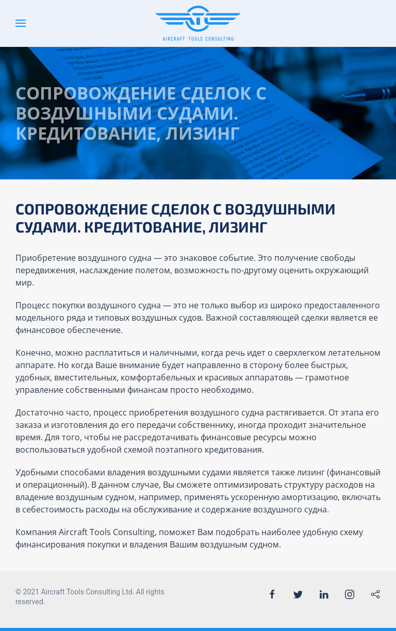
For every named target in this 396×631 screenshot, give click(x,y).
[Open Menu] (20, 23)
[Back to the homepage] (198, 23)
